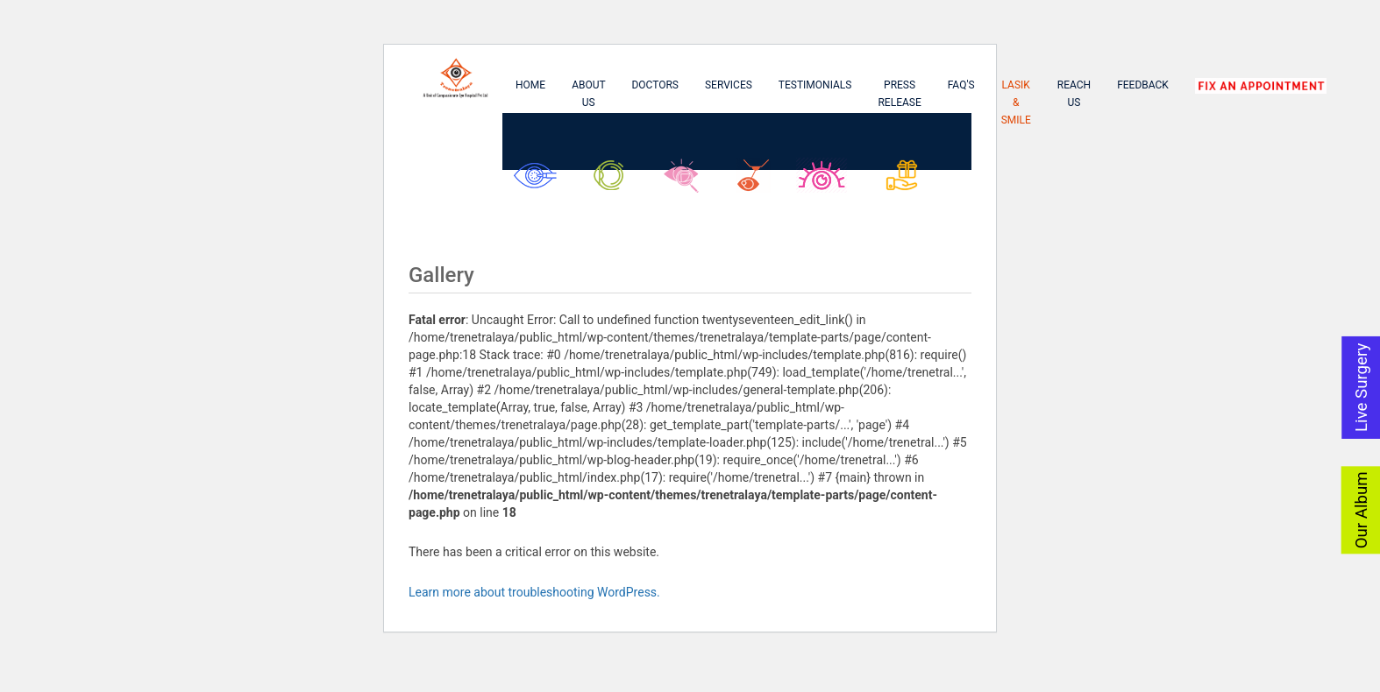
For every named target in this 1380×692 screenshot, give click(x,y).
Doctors (655, 85)
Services (728, 85)
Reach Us (1074, 94)
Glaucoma (614, 182)
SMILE (826, 182)
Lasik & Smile (1016, 102)
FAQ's (961, 85)
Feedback (1143, 85)
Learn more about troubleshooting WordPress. (534, 592)
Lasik (757, 182)
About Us (589, 94)
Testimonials (815, 85)
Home (530, 85)
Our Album (1361, 509)
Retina (687, 182)
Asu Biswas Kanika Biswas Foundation (916, 191)
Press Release (899, 94)
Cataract (539, 182)
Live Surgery (1361, 386)
